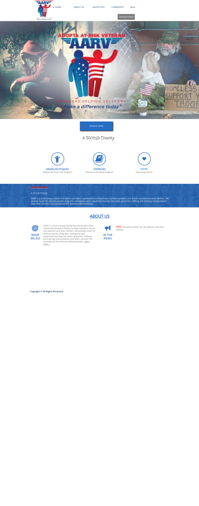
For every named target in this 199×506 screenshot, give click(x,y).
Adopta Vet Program (57, 168)
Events (144, 168)
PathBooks (100, 168)
